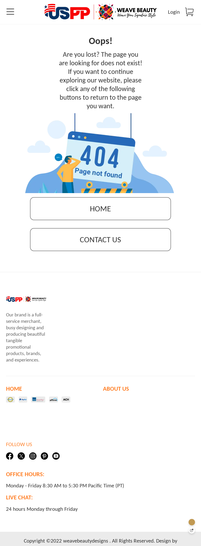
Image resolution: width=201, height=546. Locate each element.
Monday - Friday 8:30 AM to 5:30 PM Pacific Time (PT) (65, 489)
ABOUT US (116, 392)
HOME (14, 392)
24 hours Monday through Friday (42, 512)
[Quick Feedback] (192, 530)
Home (100, 212)
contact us (100, 243)
